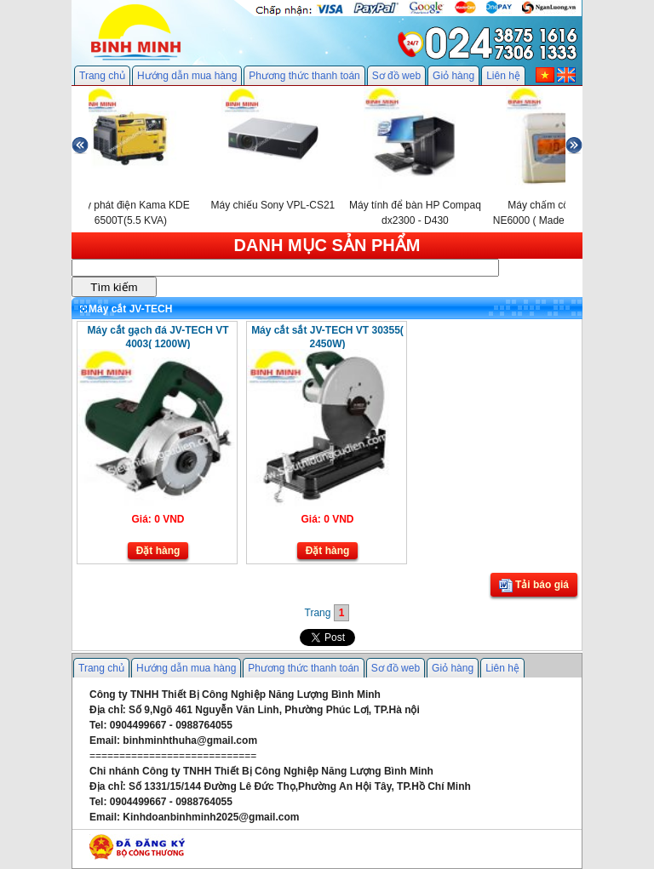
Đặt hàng (158, 551)
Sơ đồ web (396, 76)
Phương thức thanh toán (304, 76)
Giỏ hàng (453, 76)
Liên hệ (503, 76)
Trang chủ (102, 76)
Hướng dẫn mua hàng (187, 76)
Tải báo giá (534, 585)
